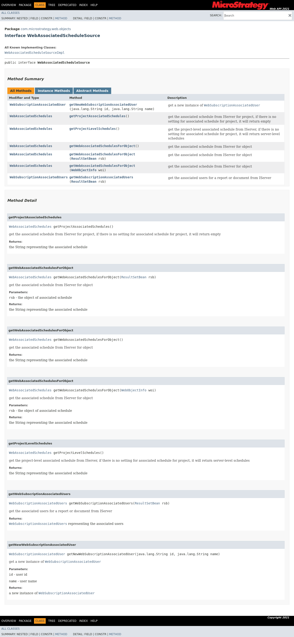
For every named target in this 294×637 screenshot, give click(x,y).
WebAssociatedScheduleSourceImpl (35, 52)
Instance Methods (54, 91)
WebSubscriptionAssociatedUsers (39, 177)
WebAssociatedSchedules (31, 116)
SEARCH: (216, 15)
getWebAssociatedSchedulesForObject (102, 146)
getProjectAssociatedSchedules (97, 116)
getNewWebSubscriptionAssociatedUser (103, 104)
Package (25, 5)
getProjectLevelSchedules (92, 129)
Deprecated (67, 5)
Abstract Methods (92, 91)
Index (83, 5)
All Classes (10, 12)
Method (61, 18)
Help (94, 5)
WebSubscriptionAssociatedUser (38, 104)
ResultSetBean (83, 158)
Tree (51, 5)
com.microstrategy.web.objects (46, 29)
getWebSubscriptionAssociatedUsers (101, 177)
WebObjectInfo (83, 170)
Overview (8, 5)
